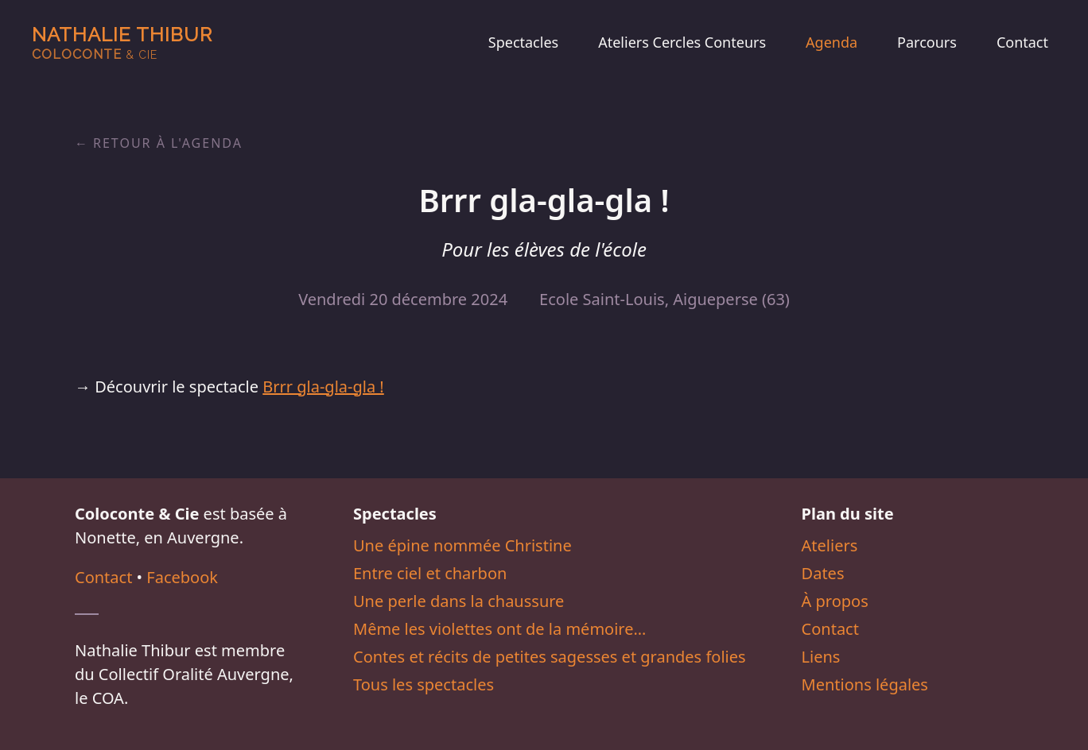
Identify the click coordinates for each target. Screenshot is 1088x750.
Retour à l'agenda (168, 143)
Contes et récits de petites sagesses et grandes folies (549, 656)
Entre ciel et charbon (430, 573)
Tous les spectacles (423, 684)
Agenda (831, 42)
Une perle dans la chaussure (458, 601)
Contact (1022, 42)
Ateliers (830, 545)
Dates (823, 573)
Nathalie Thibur (122, 42)
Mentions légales (865, 684)
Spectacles (523, 42)
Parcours (927, 42)
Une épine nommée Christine (462, 545)
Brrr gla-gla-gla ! (322, 386)
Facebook (182, 577)
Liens (821, 656)
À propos (835, 601)
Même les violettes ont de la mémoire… (499, 629)
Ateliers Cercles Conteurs (682, 42)
